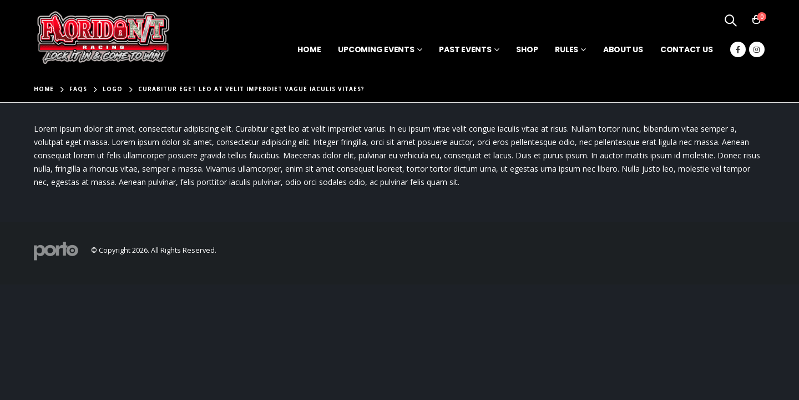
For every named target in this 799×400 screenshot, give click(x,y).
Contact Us (686, 49)
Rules (566, 49)
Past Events (465, 49)
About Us (623, 49)
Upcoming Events (376, 49)
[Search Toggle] (731, 20)
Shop (527, 49)
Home (309, 49)
